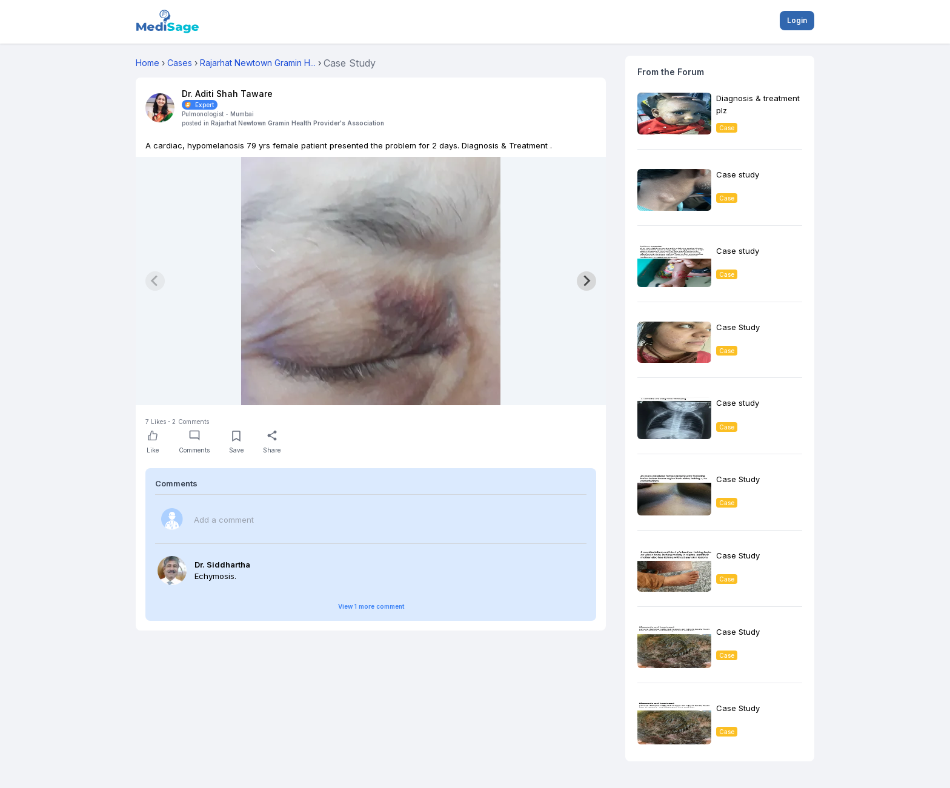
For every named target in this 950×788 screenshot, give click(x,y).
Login (797, 20)
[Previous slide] (155, 281)
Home (147, 63)
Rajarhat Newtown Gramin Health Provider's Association (297, 123)
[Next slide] (586, 281)
